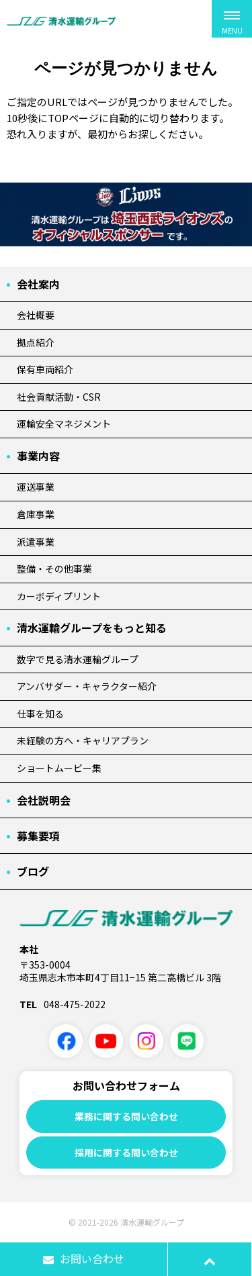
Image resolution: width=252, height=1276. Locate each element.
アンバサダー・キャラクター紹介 (87, 686)
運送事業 (35, 486)
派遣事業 (35, 541)
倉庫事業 (35, 514)
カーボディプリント (59, 596)
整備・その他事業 (54, 568)
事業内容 (38, 456)
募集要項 (38, 836)
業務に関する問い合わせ (126, 1116)
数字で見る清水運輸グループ (77, 659)
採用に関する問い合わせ (126, 1152)
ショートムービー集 (59, 768)
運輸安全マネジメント (64, 423)
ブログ (33, 871)
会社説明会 (44, 800)
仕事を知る (40, 713)
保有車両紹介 (45, 369)
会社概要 (35, 315)
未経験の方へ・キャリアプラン (83, 740)
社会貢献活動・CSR (59, 396)
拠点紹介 (35, 342)
